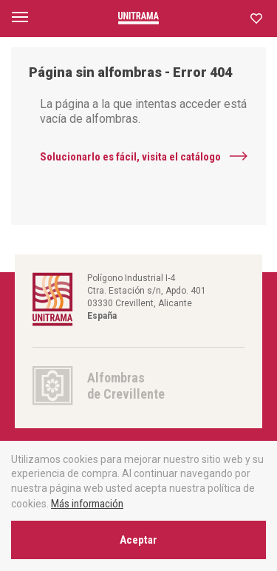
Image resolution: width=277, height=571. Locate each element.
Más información (87, 503)
